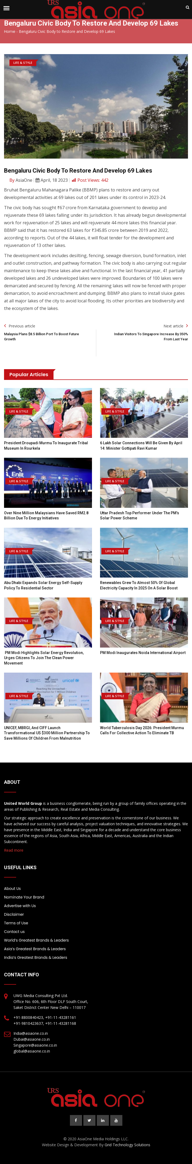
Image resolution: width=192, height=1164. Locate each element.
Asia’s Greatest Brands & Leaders (35, 949)
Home (9, 31)
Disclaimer (14, 914)
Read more (13, 850)
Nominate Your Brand (24, 897)
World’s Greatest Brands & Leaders (36, 940)
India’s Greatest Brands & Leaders (35, 957)
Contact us (14, 931)
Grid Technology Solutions (127, 1144)
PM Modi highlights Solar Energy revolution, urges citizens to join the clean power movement (44, 658)
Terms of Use (16, 923)
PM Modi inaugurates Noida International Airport (143, 653)
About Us (12, 888)
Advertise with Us (20, 905)
